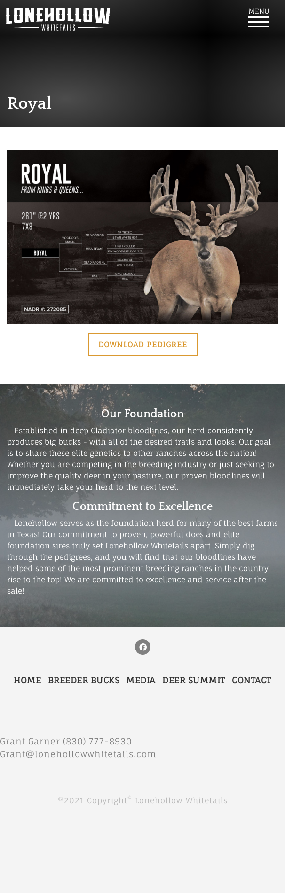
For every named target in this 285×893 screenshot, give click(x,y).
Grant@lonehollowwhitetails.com (78, 754)
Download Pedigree (142, 344)
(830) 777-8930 (102, 741)
